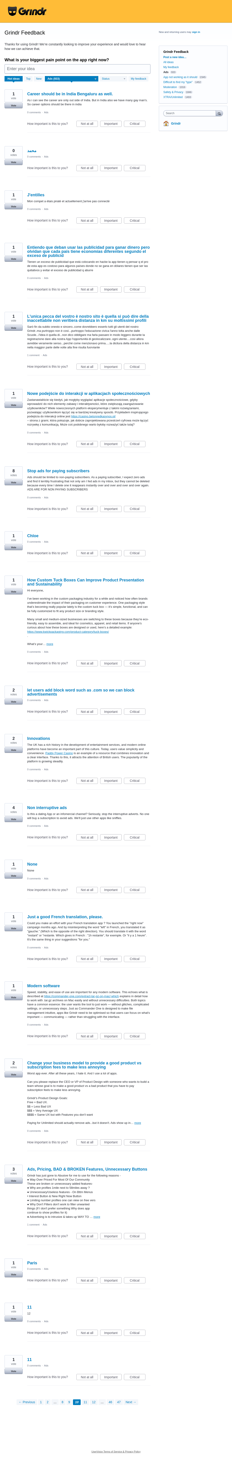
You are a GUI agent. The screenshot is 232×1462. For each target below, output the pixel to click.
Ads (46, 112)
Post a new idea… (174, 57)
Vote (13, 105)
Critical (137, 124)
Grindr (176, 123)
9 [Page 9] (69, 1402)
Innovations (38, 738)
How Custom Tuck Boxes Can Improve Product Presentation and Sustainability (85, 582)
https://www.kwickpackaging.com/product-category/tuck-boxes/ (68, 631)
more (49, 643)
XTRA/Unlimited (173, 97)
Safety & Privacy (173, 92)
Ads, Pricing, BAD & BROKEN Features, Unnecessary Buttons (87, 1169)
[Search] (219, 113)
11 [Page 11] (85, 1402)
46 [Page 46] (110, 1402)
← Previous (27, 1402)
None (32, 864)
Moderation (170, 87)
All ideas (168, 62)
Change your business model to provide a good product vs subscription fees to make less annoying (84, 1065)
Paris (32, 1263)
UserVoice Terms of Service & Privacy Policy (116, 1451)
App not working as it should (180, 77)
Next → (131, 1402)
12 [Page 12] (94, 1402)
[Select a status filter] (113, 79)
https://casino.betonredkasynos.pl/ (93, 416)
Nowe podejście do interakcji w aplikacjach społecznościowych (88, 393)
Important (113, 124)
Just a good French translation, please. (65, 917)
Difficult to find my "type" (178, 82)
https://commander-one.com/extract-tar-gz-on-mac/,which (81, 996)
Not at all (89, 124)
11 (29, 1307)
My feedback (138, 78)
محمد (31, 150)
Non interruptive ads (47, 807)
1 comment (33, 355)
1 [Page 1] (41, 1402)
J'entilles (35, 195)
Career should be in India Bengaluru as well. (70, 94)
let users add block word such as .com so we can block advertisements (80, 692)
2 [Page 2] (47, 1402)
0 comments (34, 112)
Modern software (43, 986)
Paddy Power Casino (59, 753)
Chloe (33, 536)
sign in (196, 32)
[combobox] (191, 113)
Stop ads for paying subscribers (58, 471)
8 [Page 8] (62, 1402)
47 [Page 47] (119, 1402)
